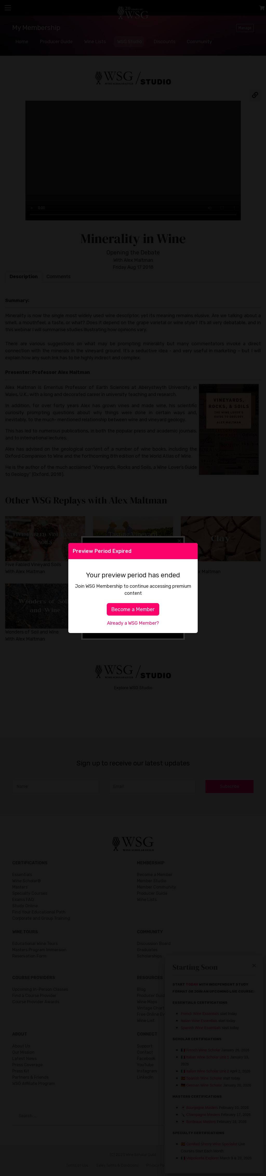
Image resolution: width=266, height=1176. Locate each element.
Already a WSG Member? (133, 623)
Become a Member (133, 609)
